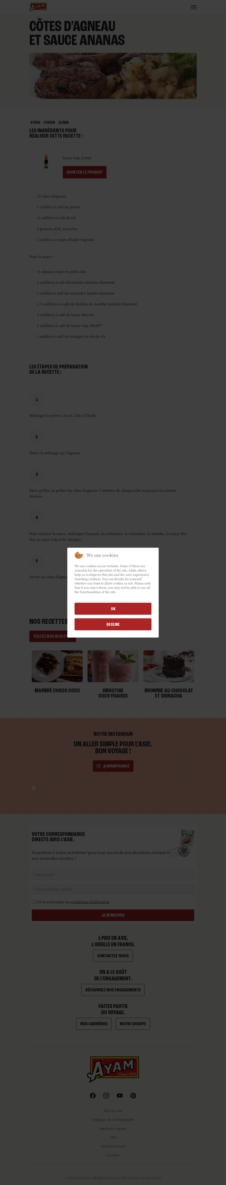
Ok (113, 608)
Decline (113, 624)
